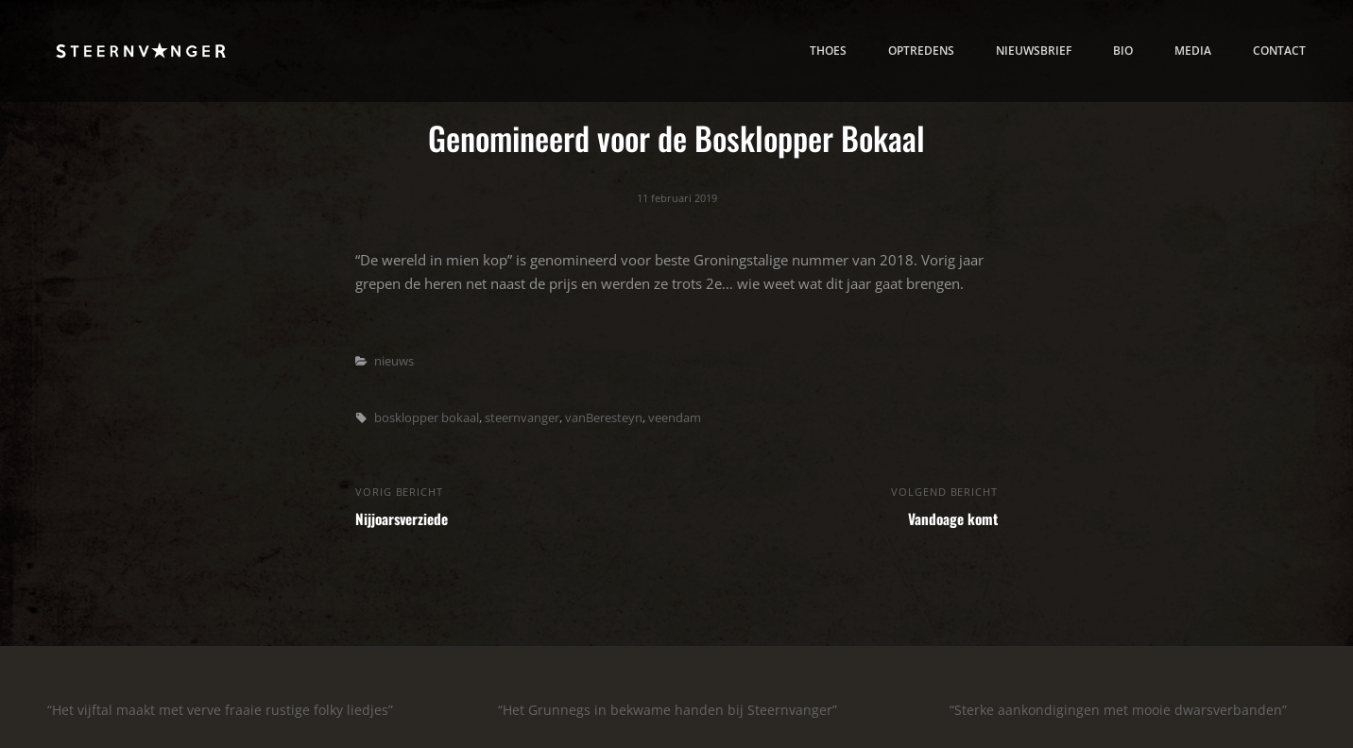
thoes (828, 50)
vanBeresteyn (603, 417)
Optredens (921, 50)
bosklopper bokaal (426, 417)
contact (1279, 50)
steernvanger (522, 417)
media (1192, 50)
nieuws (394, 360)
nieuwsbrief (1033, 50)
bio (1123, 50)
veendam (674, 417)
